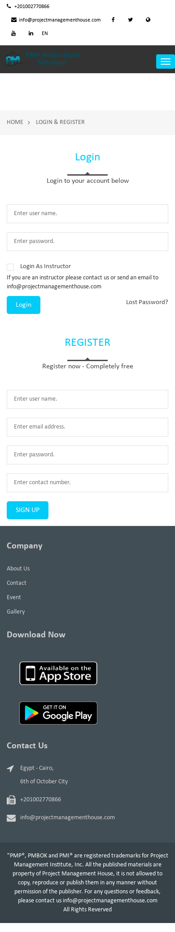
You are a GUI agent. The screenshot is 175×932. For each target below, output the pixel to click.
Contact (16, 583)
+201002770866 (28, 6)
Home (15, 122)
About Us (18, 568)
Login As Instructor (45, 266)
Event (14, 597)
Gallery (16, 612)
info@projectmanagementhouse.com (56, 20)
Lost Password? (147, 302)
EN (45, 33)
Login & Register (60, 122)
